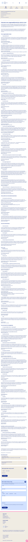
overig (15, 493)
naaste (7, 493)
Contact (4, 538)
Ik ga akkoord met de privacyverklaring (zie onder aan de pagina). (13, 504)
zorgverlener (11, 493)
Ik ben (3, 492)
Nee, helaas (7, 470)
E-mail (3, 485)
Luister (5, 138)
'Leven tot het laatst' (9, 49)
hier (6, 253)
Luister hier (5, 41)
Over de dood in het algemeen (5, 17)
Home (1, 20)
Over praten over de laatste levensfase (6, 13)
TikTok (4, 523)
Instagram (4, 522)
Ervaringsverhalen (5, 20)
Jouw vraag (3, 495)
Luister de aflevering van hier (6, 115)
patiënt (4, 493)
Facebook (4, 521)
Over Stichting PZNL (5, 537)
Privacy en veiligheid (6, 535)
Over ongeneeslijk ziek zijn (4, 12)
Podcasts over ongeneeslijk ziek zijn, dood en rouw (8, 11)
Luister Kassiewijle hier (4, 394)
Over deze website (5, 536)
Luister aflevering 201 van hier (9, 331)
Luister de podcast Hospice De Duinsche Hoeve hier (8, 244)
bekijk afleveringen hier (13, 261)
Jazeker (4, 470)
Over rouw (2, 16)
